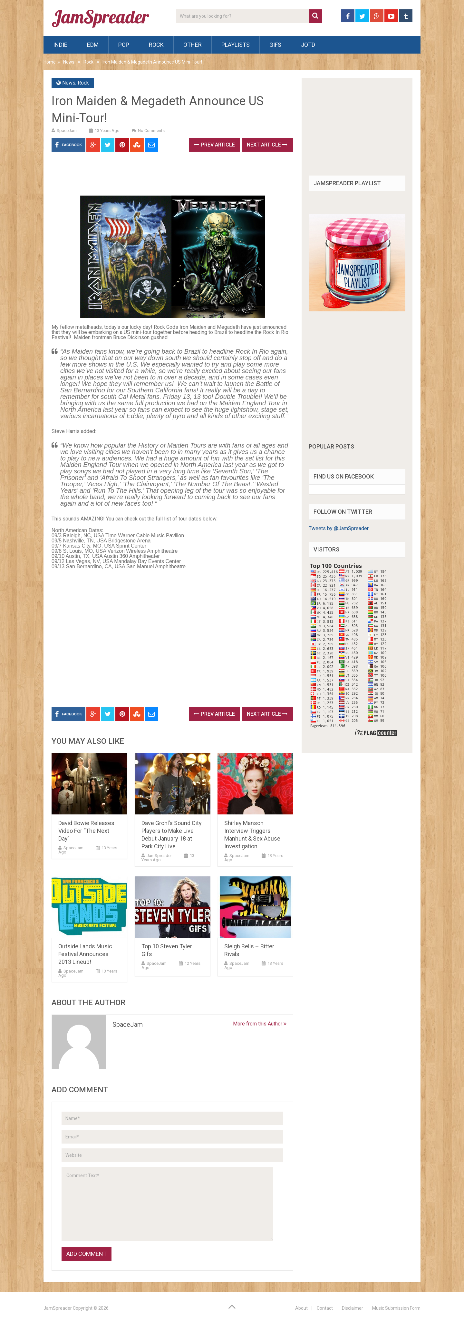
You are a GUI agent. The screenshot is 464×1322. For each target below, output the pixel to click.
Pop (123, 44)
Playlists (235, 44)
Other (192, 44)
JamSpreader (159, 855)
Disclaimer (352, 1308)
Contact (325, 1308)
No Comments (151, 130)
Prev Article (214, 145)
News (68, 62)
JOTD (308, 44)
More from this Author (259, 1024)
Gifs (275, 44)
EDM (93, 44)
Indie (60, 44)
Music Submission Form (396, 1308)
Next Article (267, 145)
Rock (156, 44)
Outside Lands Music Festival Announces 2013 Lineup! (85, 954)
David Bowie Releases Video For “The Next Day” (86, 831)
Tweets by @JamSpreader (339, 528)
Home (50, 62)
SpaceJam (67, 130)
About (301, 1308)
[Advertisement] (169, 175)
